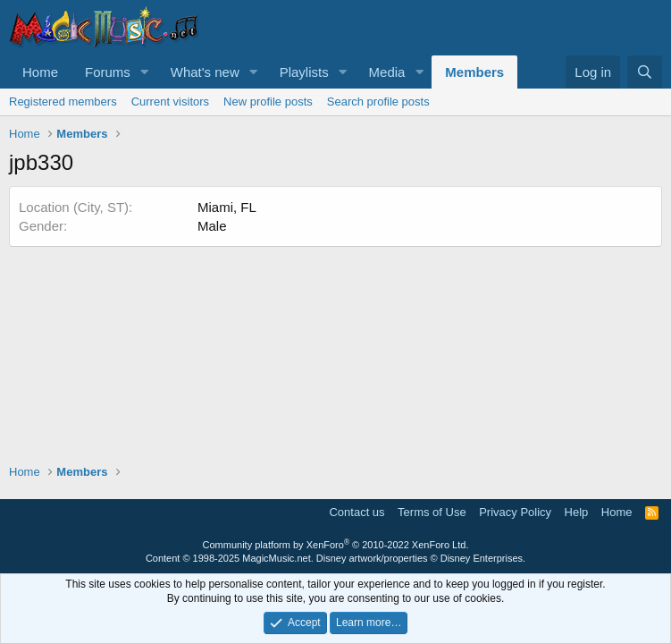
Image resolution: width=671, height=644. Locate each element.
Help (577, 512)
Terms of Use (432, 512)
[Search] (644, 72)
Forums (107, 72)
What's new (205, 72)
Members (474, 72)
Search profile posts (378, 101)
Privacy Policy (515, 512)
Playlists (304, 72)
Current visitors (170, 101)
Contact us (356, 512)
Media (387, 72)
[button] (144, 72)
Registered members (63, 101)
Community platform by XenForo (336, 544)
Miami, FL (226, 207)
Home (40, 72)
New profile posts (268, 101)
